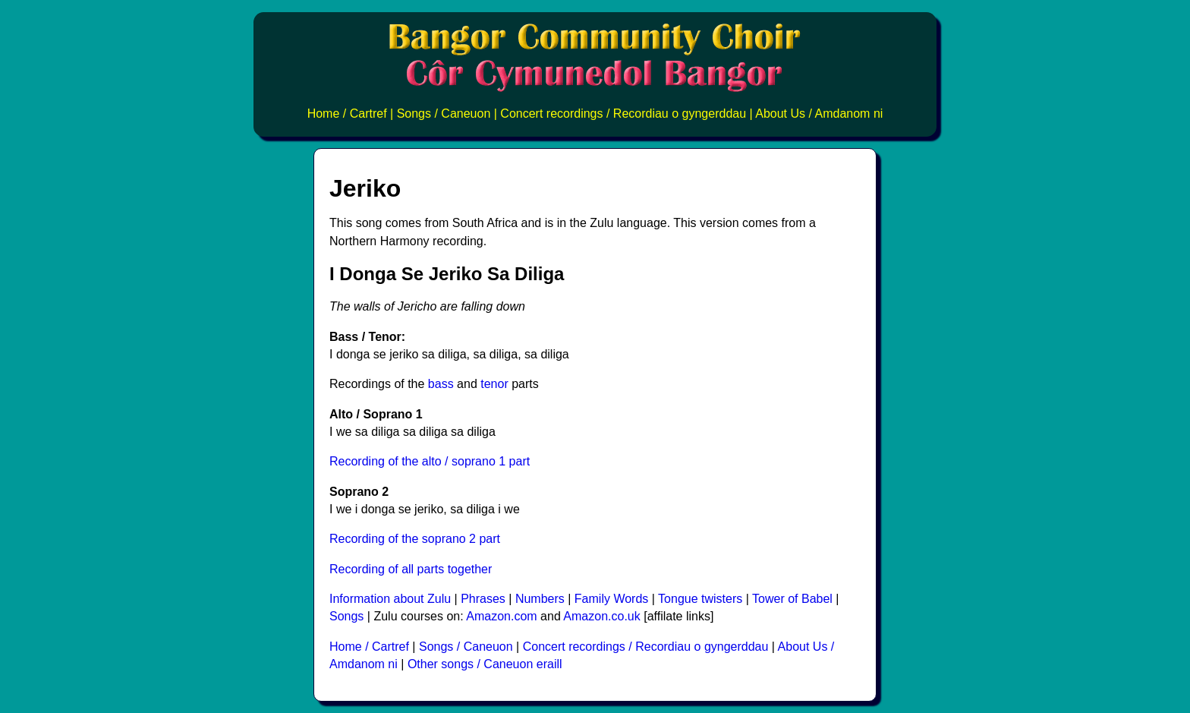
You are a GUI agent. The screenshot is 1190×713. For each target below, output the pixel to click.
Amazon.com (501, 616)
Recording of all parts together (410, 569)
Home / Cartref (347, 113)
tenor (494, 383)
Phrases (483, 598)
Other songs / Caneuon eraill (485, 664)
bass (441, 383)
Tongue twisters (700, 598)
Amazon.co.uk (601, 616)
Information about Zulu (390, 598)
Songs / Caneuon (444, 113)
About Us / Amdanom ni (819, 113)
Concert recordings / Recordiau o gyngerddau (623, 113)
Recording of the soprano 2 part (414, 538)
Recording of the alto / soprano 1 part (429, 461)
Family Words (612, 598)
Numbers (540, 598)
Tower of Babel (792, 598)
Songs (346, 616)
